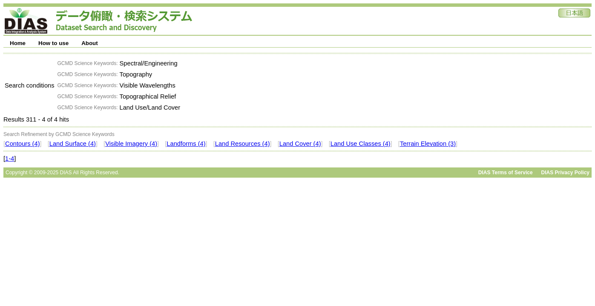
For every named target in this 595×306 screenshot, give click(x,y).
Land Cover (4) (300, 143)
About (89, 43)
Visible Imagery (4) (131, 143)
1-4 (9, 158)
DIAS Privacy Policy (565, 173)
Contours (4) (22, 143)
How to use (53, 43)
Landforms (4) (186, 143)
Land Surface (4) (72, 143)
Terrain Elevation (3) (428, 143)
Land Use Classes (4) (361, 143)
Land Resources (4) (242, 143)
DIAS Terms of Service (505, 173)
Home (18, 43)
